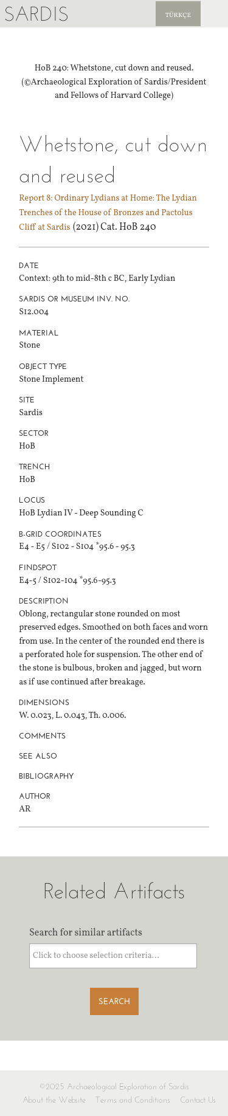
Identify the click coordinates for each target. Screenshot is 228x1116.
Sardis (36, 14)
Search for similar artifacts (85, 933)
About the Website (54, 1100)
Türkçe (178, 15)
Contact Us (198, 1100)
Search (114, 1001)
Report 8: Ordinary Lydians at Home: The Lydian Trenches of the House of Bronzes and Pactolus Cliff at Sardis (108, 213)
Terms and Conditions (132, 1100)
